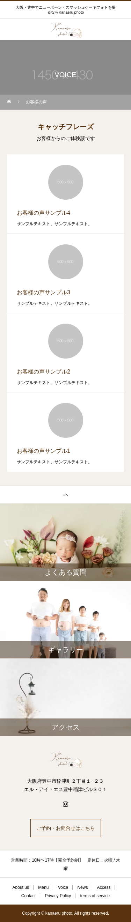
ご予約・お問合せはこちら (65, 828)
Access (104, 887)
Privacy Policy (58, 895)
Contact (28, 895)
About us (21, 887)
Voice (63, 887)
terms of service (95, 895)
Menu (43, 887)
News (82, 887)
